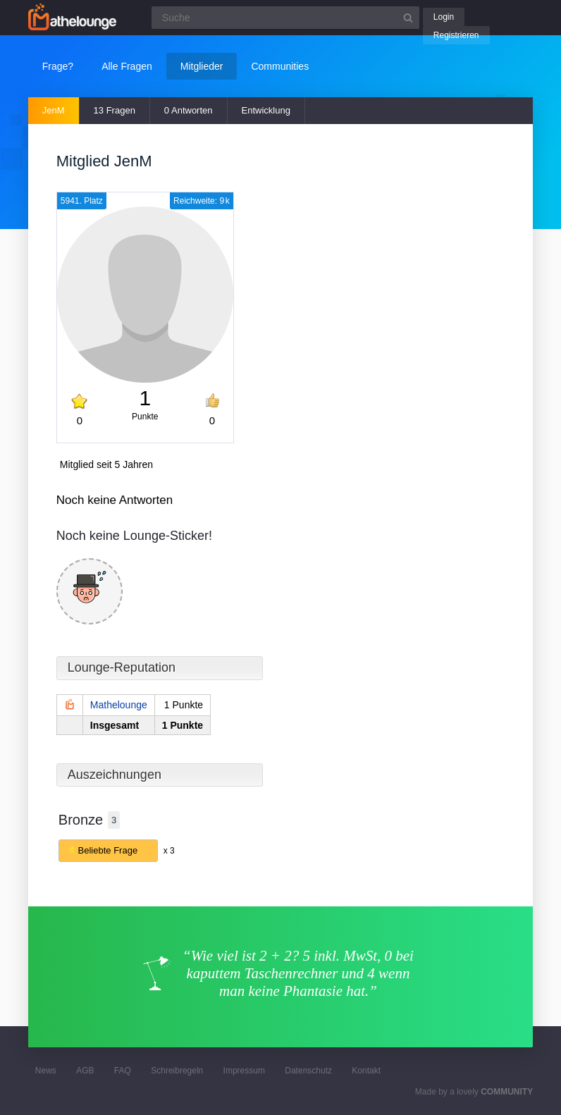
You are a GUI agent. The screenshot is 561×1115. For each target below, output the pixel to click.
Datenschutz (308, 1071)
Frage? (57, 66)
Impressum (244, 1071)
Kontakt (366, 1071)
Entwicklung (266, 110)
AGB (85, 1071)
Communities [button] (280, 66)
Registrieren (456, 35)
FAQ (122, 1071)
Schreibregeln (177, 1071)
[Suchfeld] (285, 17)
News (45, 1071)
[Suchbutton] (408, 17)
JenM (53, 110)
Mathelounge (118, 704)
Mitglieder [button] (201, 66)
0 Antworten (188, 110)
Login (443, 17)
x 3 (169, 851)
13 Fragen (114, 110)
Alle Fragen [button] (126, 66)
